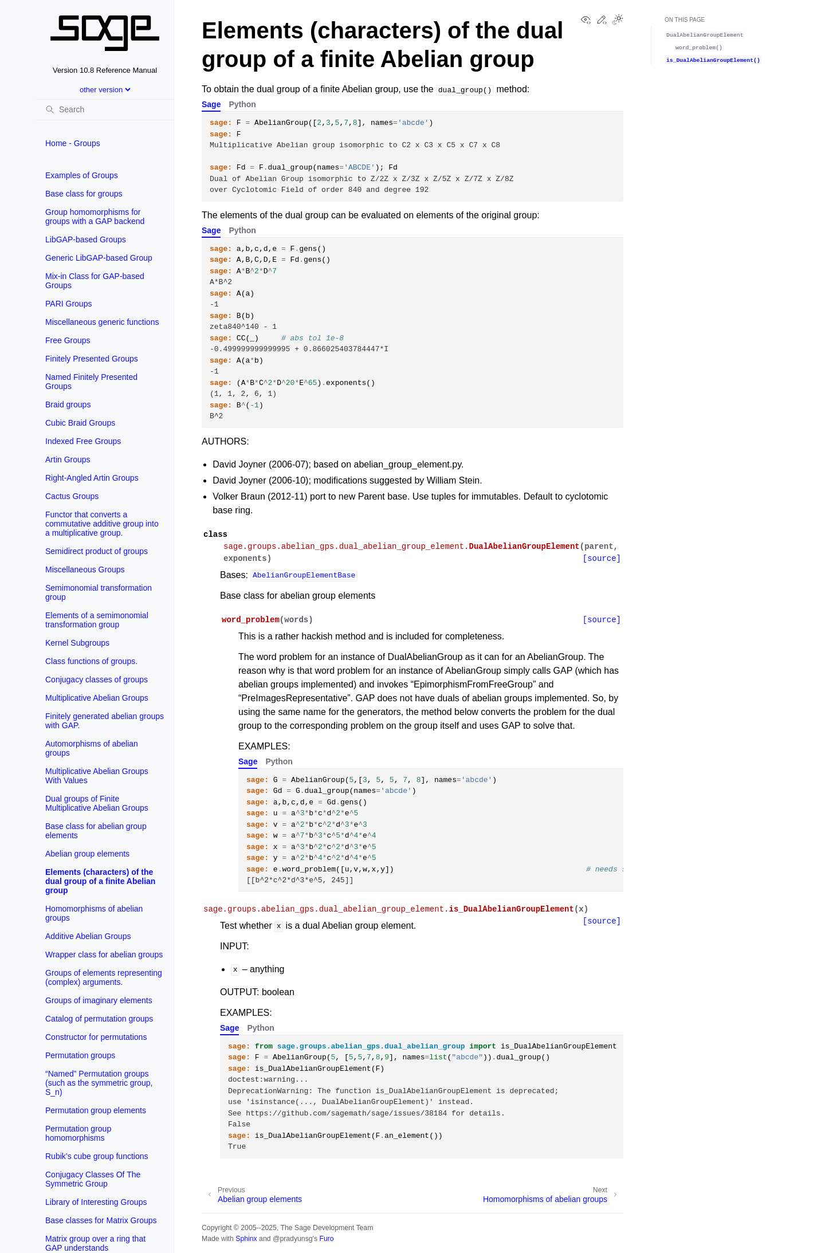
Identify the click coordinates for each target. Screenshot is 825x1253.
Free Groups (68, 340)
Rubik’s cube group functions (96, 1156)
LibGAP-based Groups (85, 239)
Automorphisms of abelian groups (91, 748)
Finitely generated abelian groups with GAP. (104, 721)
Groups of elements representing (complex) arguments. (103, 977)
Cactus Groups (72, 496)
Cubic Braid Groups (80, 422)
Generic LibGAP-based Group (98, 257)
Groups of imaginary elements (98, 1000)
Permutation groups (80, 1055)
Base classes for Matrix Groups (101, 1220)
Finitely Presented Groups (91, 358)
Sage (211, 104)
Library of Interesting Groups (96, 1202)
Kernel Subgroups (77, 642)
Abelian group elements (87, 853)
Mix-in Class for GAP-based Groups (94, 281)
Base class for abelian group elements (96, 831)
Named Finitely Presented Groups (91, 381)
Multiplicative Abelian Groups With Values (96, 776)
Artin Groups (68, 459)
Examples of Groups (81, 175)
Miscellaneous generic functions (102, 322)
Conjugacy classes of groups (96, 679)
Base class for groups (84, 193)
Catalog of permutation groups (99, 1018)
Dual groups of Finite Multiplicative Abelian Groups (96, 803)
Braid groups (68, 404)
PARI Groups (68, 303)
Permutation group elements (95, 1110)
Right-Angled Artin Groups (92, 477)
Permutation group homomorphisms (78, 1133)
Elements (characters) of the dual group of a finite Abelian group (100, 881)
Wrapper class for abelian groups (104, 954)
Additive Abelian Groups (88, 936)
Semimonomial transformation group (98, 592)
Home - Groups (72, 143)
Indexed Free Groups (83, 441)
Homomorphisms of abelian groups (94, 913)
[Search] (105, 109)
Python (242, 104)
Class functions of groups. (91, 661)
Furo (326, 1239)
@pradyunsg (293, 1239)
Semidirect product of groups (96, 551)
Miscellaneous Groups (85, 569)
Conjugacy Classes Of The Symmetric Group (92, 1179)
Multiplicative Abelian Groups (96, 697)
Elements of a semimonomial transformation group (96, 620)
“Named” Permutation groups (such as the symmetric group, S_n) (99, 1083)
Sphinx (246, 1239)
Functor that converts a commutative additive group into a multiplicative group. (102, 523)
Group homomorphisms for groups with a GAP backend (94, 216)
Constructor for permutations (96, 1037)
